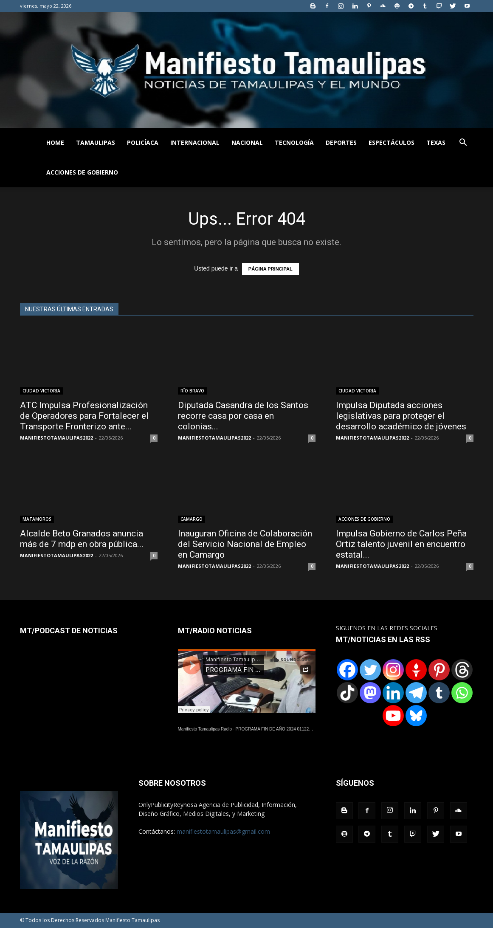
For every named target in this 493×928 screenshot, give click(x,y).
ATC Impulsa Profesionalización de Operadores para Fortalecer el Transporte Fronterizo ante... (84, 416)
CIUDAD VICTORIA (41, 391)
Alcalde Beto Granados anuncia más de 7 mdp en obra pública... (82, 538)
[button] (463, 143)
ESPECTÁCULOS (391, 142)
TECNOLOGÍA (294, 142)
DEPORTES (341, 142)
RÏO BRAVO (192, 391)
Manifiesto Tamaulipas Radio (205, 729)
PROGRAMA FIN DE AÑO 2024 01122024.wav (280, 729)
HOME (55, 142)
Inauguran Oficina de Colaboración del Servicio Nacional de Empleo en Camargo (245, 544)
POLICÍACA (142, 142)
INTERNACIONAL (195, 142)
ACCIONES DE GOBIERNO (82, 172)
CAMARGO (191, 519)
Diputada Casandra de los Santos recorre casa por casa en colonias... (243, 416)
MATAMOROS (37, 519)
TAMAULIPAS (95, 142)
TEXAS (435, 142)
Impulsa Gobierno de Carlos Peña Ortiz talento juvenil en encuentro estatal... (401, 544)
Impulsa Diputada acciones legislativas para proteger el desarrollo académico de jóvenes (401, 416)
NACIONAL (247, 142)
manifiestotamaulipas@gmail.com (223, 831)
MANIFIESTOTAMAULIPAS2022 (56, 437)
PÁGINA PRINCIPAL (270, 268)
